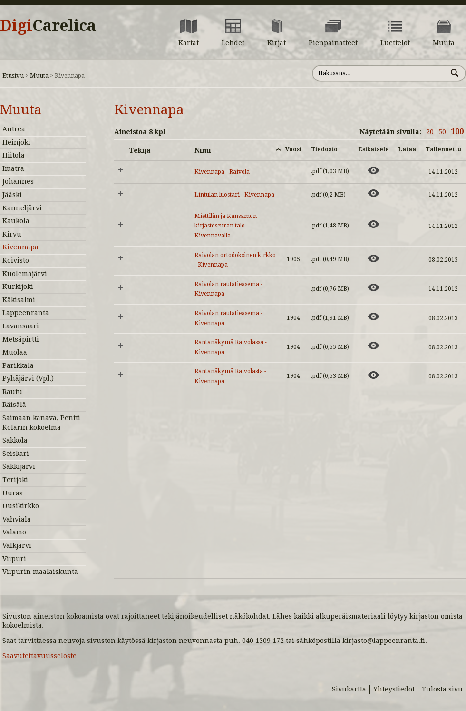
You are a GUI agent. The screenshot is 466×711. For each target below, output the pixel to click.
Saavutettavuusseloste (39, 656)
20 (430, 132)
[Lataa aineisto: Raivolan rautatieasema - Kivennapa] (407, 287)
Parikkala (18, 365)
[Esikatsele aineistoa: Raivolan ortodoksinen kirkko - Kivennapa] (373, 258)
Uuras (12, 493)
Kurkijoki (17, 286)
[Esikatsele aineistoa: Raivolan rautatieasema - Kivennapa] (373, 287)
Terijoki (15, 480)
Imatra (13, 168)
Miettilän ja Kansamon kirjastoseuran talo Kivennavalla (225, 226)
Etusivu (13, 75)
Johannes (18, 181)
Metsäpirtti (20, 339)
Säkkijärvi (18, 466)
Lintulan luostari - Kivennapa (234, 194)
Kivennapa (20, 247)
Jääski (12, 194)
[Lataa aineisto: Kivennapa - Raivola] (407, 170)
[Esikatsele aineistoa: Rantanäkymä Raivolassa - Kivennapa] (373, 345)
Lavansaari (20, 326)
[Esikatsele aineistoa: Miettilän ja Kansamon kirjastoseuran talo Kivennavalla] (373, 224)
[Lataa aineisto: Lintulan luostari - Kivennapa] (407, 193)
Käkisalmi (18, 300)
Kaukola (15, 221)
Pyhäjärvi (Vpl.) (28, 378)
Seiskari (15, 453)
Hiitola (13, 155)
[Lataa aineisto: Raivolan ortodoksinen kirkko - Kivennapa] (407, 258)
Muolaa (14, 352)
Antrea (13, 129)
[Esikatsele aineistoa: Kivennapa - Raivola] (373, 170)
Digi (48, 26)
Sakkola (15, 440)
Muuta (39, 75)
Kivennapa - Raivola (222, 171)
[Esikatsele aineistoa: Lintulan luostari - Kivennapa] (373, 193)
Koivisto (15, 260)
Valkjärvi (16, 545)
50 (442, 132)
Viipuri (14, 559)
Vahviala (16, 519)
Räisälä (14, 404)
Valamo (14, 532)
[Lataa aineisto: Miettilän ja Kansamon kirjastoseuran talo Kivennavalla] (407, 224)
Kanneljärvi (22, 208)
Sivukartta (349, 689)
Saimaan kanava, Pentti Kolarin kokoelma (41, 422)
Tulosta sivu (442, 689)
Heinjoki (16, 142)
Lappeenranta (25, 312)
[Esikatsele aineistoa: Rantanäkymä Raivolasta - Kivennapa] (373, 375)
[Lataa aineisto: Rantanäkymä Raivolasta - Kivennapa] (407, 375)
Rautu (12, 391)
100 (457, 131)
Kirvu (11, 234)
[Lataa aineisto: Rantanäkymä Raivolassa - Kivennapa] (407, 345)
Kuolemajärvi (24, 273)
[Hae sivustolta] (379, 73)
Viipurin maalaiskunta (40, 571)
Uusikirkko (20, 506)
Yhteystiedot (394, 689)
